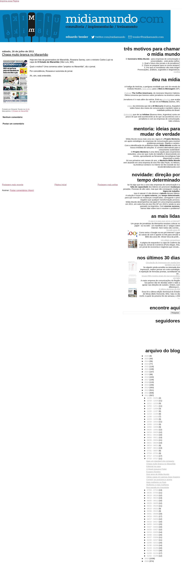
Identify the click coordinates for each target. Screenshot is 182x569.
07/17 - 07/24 (153, 456)
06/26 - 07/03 (153, 493)
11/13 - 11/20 (153, 414)
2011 (147, 395)
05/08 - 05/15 (153, 511)
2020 (147, 372)
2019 (147, 374)
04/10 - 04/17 (153, 522)
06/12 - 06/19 (153, 498)
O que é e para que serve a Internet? (164, 221)
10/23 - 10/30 (153, 419)
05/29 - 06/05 (153, 503)
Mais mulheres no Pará (156, 482)
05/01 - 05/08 (153, 514)
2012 (147, 393)
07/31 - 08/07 (153, 451)
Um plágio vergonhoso (170, 240)
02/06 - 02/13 (153, 543)
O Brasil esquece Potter (156, 469)
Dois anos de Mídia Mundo (157, 474)
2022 (147, 366)
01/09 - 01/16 (153, 553)
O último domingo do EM (169, 289)
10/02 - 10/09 (153, 427)
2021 (147, 369)
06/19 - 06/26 (153, 495)
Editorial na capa (153, 466)
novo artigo (147, 89)
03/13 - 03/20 (153, 532)
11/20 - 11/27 (153, 411)
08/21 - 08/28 (153, 443)
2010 (147, 558)
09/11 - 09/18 (153, 435)
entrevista (166, 99)
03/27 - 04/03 (153, 527)
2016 (147, 382)
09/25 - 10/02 (153, 430)
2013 (147, 390)
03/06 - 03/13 (153, 535)
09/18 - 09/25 (153, 432)
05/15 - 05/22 (153, 508)
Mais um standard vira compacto (160, 461)
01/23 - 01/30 (153, 548)
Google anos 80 (173, 230)
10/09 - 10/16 (153, 424)
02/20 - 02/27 (153, 540)
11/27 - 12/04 (153, 408)
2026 (147, 356)
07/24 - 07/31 (153, 453)
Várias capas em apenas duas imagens (163, 477)
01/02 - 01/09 (153, 556)
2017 (147, 380)
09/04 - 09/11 (153, 437)
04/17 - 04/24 (153, 519)
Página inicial (60, 185)
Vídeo (129, 106)
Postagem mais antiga (108, 185)
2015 (147, 385)
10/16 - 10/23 (153, 422)
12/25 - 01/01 (153, 398)
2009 (147, 561)
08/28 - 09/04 (153, 440)
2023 (147, 364)
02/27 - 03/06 (153, 537)
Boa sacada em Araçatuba (157, 487)
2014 (147, 387)
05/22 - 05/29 (153, 506)
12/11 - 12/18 (153, 403)
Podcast (127, 93)
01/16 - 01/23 (153, 550)
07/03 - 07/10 (153, 490)
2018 (147, 377)
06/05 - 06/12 (153, 500)
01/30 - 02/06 (153, 545)
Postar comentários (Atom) (22, 190)
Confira (177, 72)
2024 (147, 361)
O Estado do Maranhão (20, 111)
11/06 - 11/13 (153, 416)
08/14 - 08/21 (153, 445)
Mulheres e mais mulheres (157, 485)
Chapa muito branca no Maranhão (25, 54)
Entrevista (128, 114)
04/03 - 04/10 (153, 524)
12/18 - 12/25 (153, 401)
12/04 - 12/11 (153, 406)
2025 (147, 358)
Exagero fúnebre (153, 472)
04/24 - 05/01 (153, 516)
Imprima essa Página (9, 1)
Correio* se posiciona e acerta (159, 479)
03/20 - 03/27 (153, 529)
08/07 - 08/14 (153, 448)
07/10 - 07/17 (153, 458)
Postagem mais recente (12, 185)
